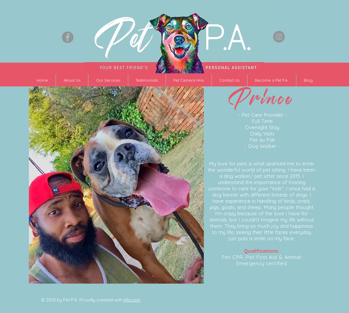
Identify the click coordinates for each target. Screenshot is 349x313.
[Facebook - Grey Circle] (67, 37)
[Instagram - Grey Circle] (279, 36)
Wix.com (131, 300)
